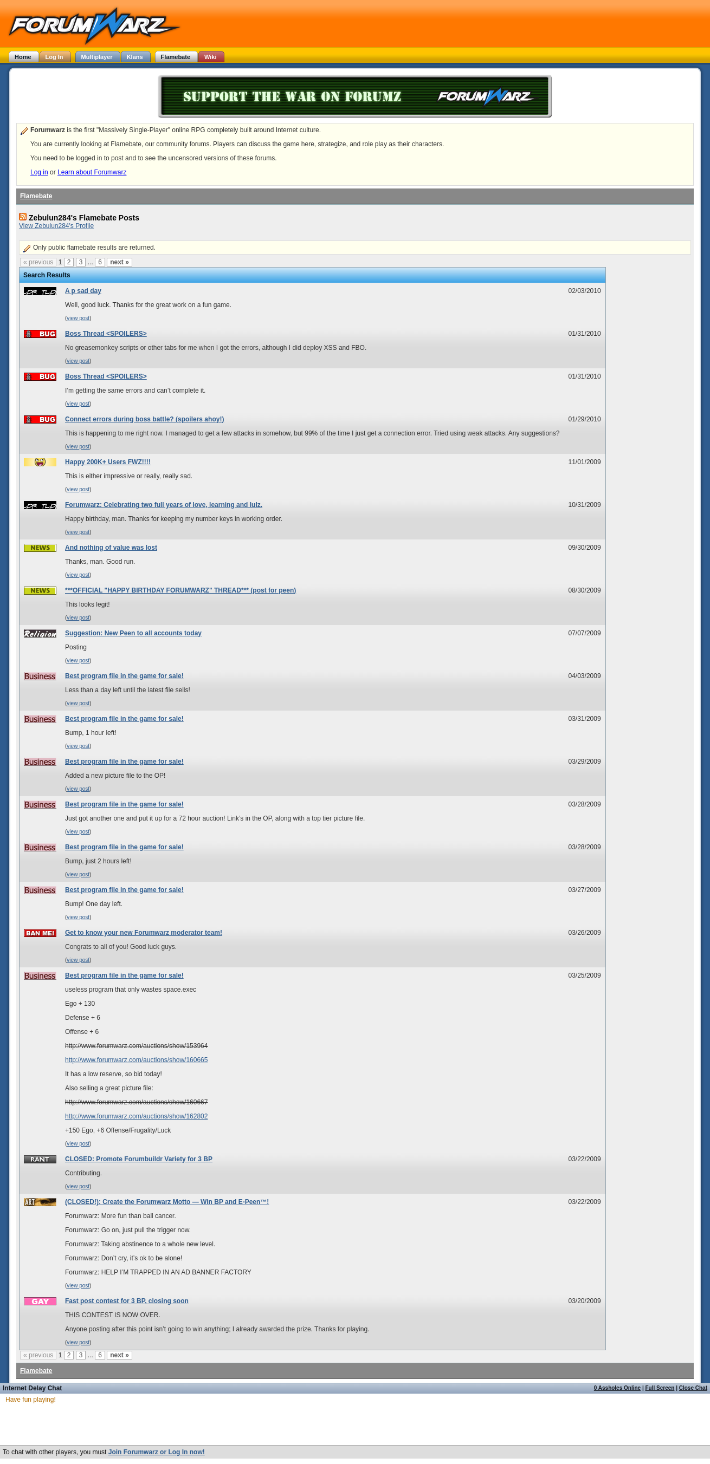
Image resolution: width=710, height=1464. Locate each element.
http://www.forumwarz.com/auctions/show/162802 (136, 1116)
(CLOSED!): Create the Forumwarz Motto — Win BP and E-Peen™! (167, 1202)
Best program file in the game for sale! (124, 676)
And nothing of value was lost (111, 547)
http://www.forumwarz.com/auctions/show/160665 (136, 1060)
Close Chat (693, 1388)
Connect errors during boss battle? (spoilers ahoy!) (144, 419)
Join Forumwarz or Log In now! (156, 1452)
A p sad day (83, 291)
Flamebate (36, 196)
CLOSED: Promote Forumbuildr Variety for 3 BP (138, 1159)
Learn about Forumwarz (91, 172)
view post (78, 318)
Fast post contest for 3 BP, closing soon (127, 1301)
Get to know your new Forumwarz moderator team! (143, 932)
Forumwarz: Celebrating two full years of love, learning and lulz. (163, 505)
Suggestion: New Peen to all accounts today (133, 633)
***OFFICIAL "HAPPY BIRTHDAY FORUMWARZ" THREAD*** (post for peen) (180, 590)
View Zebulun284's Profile (56, 226)
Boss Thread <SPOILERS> (106, 333)
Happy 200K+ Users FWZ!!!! (108, 462)
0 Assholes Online (617, 1388)
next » (119, 262)
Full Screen (660, 1388)
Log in (39, 172)
